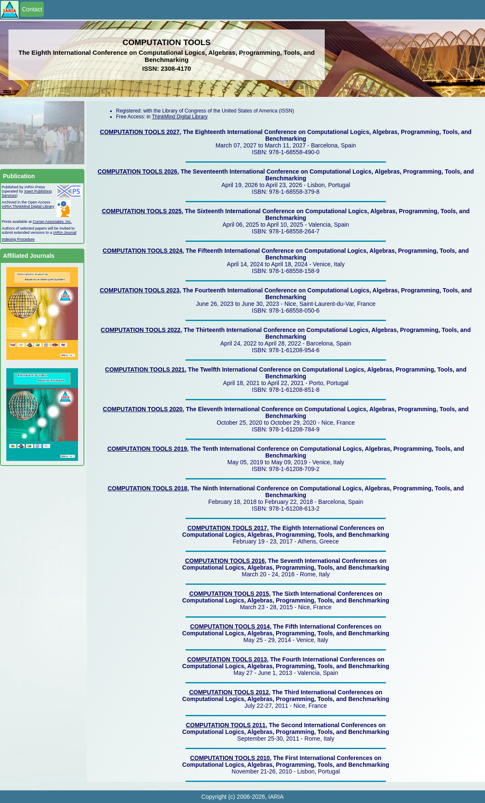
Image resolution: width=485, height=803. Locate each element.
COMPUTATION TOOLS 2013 (227, 659)
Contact (32, 9)
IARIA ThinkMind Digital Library (28, 206)
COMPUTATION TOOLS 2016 (225, 560)
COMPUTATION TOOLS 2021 (145, 369)
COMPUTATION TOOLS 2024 (142, 250)
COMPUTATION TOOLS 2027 (140, 131)
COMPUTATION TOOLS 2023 (139, 290)
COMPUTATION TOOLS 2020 (143, 409)
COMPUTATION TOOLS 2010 (230, 758)
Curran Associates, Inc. (52, 221)
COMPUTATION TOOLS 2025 (142, 211)
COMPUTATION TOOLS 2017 (227, 528)
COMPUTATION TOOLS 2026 (137, 171)
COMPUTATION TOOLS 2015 (229, 593)
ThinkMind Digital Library (179, 117)
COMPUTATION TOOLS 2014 (230, 626)
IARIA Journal (64, 232)
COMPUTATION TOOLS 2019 (147, 448)
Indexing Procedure (18, 239)
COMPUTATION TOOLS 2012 (229, 692)
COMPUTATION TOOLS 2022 (141, 330)
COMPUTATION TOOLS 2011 (226, 725)
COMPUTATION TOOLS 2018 (147, 488)
